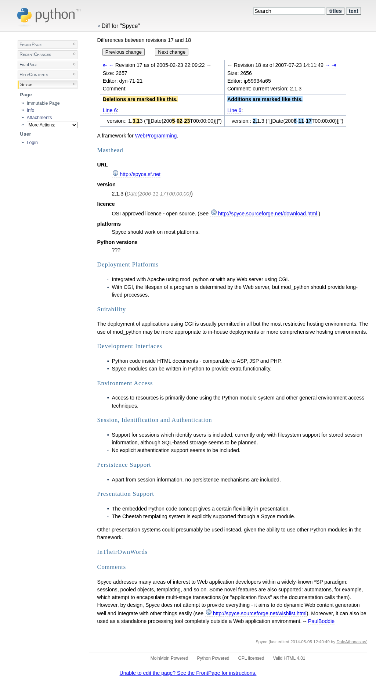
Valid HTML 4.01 (289, 658)
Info (31, 110)
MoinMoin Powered (169, 658)
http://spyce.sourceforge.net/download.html (267, 213)
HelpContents (33, 74)
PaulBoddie (321, 621)
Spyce (26, 84)
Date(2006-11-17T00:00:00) (159, 194)
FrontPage (30, 44)
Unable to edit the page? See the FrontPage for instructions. (188, 673)
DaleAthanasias (351, 642)
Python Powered (213, 658)
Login (32, 142)
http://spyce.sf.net (140, 174)
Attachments (39, 117)
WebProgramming (156, 136)
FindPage (28, 64)
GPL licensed (251, 658)
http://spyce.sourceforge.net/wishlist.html (260, 613)
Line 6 (110, 110)
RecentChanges (35, 54)
